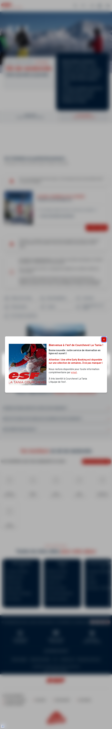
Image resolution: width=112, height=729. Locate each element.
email (74, 372)
